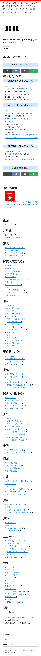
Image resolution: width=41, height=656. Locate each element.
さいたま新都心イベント (14, 274)
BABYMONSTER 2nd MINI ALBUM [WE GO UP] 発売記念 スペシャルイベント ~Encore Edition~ (21, 137)
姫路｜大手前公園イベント (15, 408)
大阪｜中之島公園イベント (17, 429)
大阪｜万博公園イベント (16, 421)
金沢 (25, 6)
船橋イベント (10, 282)
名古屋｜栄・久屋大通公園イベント (20, 385)
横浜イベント (10, 287)
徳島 (3, 12)
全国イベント (10, 225)
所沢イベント (10, 268)
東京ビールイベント (12, 570)
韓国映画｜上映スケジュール (15, 594)
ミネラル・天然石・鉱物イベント (17, 591)
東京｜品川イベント (14, 343)
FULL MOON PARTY (13, 531)
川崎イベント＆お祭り (13, 284)
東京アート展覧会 (12, 575)
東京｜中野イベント (14, 327)
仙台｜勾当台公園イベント (15, 253)
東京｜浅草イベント (14, 311)
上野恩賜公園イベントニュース (18, 546)
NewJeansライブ (13, 599)
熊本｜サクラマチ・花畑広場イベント (18, 489)
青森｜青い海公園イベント (15, 247)
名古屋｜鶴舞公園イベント (17, 387)
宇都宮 (26, 3)
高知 (10, 12)
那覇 (25, 12)
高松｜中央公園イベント (14, 463)
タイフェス (11, 580)
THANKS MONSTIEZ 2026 (14, 94)
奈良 (11, 9)
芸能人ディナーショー (13, 586)
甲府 (18, 6)
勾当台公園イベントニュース (15, 541)
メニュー (6, 48)
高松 (34, 9)
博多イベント (10, 483)
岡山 (27, 9)
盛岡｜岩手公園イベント (14, 250)
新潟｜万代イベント (12, 356)
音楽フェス (9, 583)
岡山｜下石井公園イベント (15, 450)
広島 (31, 9)
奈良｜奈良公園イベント (14, 403)
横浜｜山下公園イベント (16, 290)
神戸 (19, 9)
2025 (5, 639)
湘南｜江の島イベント (13, 295)
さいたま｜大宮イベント (14, 271)
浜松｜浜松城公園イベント (15, 377)
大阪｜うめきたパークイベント (18, 424)
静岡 (29, 6)
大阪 (15, 9)
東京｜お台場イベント (15, 340)
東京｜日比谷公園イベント (17, 319)
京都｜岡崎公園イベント (16, 400)
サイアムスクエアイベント (15, 528)
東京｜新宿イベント (14, 324)
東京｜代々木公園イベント (17, 330)
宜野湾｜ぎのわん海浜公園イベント (20, 512)
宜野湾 (30, 12)
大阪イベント (10, 418)
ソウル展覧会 (10, 522)
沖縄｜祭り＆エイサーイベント (16, 504)
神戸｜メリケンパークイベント (16, 406)
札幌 (6, 3)
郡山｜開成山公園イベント (15, 256)
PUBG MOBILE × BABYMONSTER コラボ (19, 89)
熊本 (22, 12)
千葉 (37, 3)
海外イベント (10, 578)
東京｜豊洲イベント (14, 338)
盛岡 (14, 3)
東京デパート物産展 (12, 572)
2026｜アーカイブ (9, 644)
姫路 (23, 9)
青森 (10, 3)
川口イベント (10, 276)
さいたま (32, 3)
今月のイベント (8, 635)
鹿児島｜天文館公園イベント (15, 494)
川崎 (6, 6)
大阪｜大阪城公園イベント (17, 432)
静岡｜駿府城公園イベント (15, 374)
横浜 (10, 6)
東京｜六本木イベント (15, 335)
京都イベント (10, 397)
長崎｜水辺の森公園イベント (15, 492)
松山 (6, 12)
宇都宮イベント (11, 266)
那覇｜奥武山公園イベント (19, 510)
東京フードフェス (12, 567)
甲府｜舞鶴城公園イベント (15, 358)
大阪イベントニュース (13, 557)
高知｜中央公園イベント (14, 471)
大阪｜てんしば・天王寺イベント (19, 434)
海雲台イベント (11, 525)
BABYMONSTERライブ (15, 602)
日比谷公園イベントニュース (17, 551)
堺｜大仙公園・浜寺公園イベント (19, 440)
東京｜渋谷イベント (14, 332)
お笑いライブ (10, 588)
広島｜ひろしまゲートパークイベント (18, 453)
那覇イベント (12, 507)
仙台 (18, 3)
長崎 (18, 12)
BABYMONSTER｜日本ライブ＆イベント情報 (16, 650)
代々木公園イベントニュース (17, 549)
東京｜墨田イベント (14, 308)
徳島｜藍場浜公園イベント (15, 465)
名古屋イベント (11, 379)
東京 (3, 6)
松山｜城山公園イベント (14, 468)
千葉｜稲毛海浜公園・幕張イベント (18, 279)
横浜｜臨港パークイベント (17, 293)
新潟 (14, 6)
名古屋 (4, 9)
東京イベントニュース (13, 543)
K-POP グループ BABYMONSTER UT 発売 (19, 113)
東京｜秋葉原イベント (15, 316)
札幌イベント (10, 235)
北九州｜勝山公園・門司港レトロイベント (20, 481)
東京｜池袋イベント (14, 321)
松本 (22, 6)
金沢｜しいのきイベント (14, 364)
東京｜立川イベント (14, 346)
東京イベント (10, 305)
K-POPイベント (11, 596)
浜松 (33, 6)
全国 (3, 3)
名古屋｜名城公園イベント (17, 382)
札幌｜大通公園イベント (16, 237)
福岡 (14, 12)
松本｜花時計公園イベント (15, 361)
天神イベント (10, 486)
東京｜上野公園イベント (16, 313)
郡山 (22, 3)
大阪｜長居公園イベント (16, 437)
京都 (8, 9)
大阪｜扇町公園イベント (16, 426)
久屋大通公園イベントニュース (16, 554)
